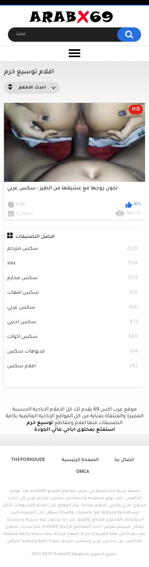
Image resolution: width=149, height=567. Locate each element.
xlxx (72, 263)
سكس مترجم (72, 249)
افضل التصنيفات (35, 237)
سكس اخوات (72, 337)
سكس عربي (72, 308)
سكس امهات (72, 293)
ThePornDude (28, 460)
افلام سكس (72, 366)
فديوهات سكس (72, 352)
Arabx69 (62, 554)
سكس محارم (72, 278)
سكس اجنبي (72, 322)
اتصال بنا (124, 460)
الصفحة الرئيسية (80, 460)
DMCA (82, 472)
